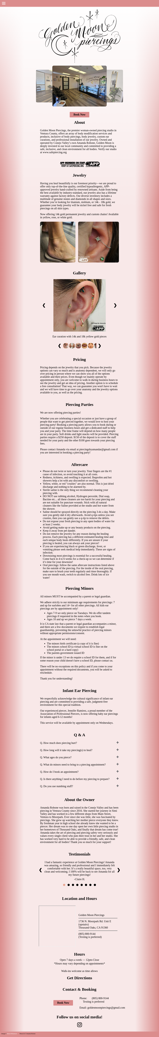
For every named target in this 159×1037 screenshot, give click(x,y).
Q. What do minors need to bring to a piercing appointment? (73, 764)
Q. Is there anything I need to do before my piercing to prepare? (74, 778)
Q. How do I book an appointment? (59, 771)
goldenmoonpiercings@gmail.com (106, 1007)
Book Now (79, 114)
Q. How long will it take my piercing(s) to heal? (66, 750)
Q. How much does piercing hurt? (58, 742)
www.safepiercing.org (55, 152)
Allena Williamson (12, 1033)
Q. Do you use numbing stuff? (56, 786)
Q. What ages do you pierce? (55, 757)
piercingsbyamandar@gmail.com (97, 449)
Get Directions (79, 978)
